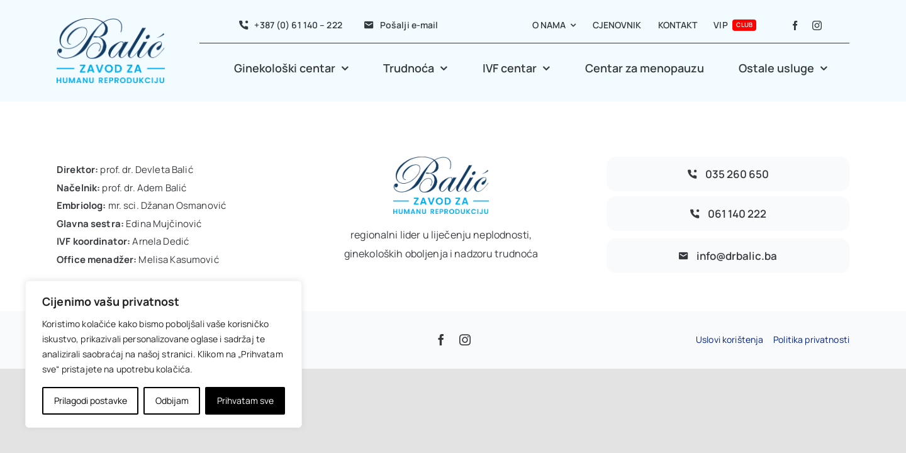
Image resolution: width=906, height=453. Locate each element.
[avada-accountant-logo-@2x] (111, 23)
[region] (163, 354)
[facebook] (795, 25)
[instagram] (817, 25)
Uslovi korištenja (729, 339)
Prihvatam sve (245, 400)
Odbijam (172, 400)
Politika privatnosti (811, 339)
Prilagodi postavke (90, 400)
